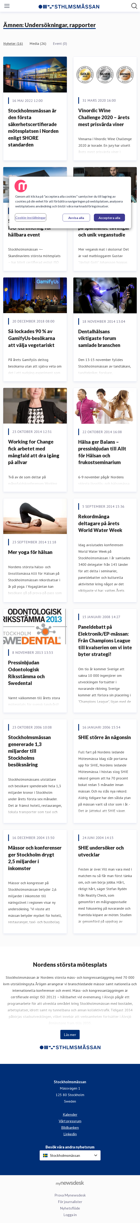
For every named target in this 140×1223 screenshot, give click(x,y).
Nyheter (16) (13, 43)
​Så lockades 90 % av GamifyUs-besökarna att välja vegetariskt (31, 338)
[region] (70, 202)
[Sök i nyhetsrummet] (134, 6)
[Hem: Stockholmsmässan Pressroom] (68, 6)
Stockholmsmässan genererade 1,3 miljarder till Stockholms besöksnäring (29, 750)
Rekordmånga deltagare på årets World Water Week (100, 523)
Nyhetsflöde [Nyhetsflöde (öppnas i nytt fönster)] (70, 1208)
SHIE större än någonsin (104, 737)
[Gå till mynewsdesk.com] (70, 1183)
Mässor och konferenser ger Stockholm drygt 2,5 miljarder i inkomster (35, 858)
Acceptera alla (109, 218)
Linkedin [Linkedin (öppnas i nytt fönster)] (70, 1134)
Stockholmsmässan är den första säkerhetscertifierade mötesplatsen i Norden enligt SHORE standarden (33, 128)
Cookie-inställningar (30, 217)
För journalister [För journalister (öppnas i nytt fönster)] (70, 1201)
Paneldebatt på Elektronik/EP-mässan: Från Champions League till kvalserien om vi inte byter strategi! (105, 640)
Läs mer (70, 1034)
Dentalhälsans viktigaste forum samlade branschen (99, 338)
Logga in (70, 1214)
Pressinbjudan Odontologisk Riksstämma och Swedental (26, 672)
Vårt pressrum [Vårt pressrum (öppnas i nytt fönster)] (70, 1121)
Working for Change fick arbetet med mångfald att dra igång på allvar (33, 452)
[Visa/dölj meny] (6, 5)
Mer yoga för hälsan (30, 552)
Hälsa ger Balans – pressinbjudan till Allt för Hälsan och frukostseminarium (102, 452)
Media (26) (37, 43)
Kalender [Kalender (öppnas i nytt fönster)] (70, 1114)
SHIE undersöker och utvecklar (101, 851)
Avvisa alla (76, 218)
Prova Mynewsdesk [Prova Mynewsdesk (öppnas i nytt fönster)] (70, 1195)
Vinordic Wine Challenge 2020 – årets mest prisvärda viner (103, 117)
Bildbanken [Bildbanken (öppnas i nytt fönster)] (70, 1127)
